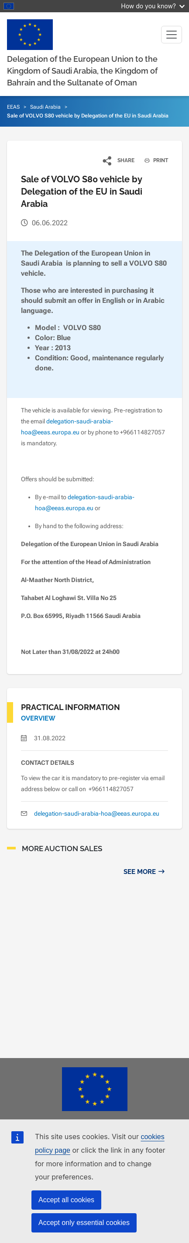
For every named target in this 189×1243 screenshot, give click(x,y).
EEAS (13, 107)
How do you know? (153, 6)
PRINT (153, 160)
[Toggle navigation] (171, 34)
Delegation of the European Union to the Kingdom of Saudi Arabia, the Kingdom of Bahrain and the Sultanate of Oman (82, 70)
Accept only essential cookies (84, 1222)
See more (140, 872)
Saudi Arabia (45, 107)
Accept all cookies (66, 1200)
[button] (119, 160)
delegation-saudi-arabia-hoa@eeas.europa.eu (96, 813)
